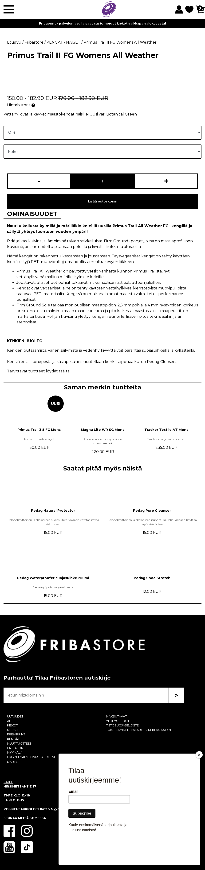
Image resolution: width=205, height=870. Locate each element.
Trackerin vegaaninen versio (166, 439)
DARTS (12, 761)
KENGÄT (13, 739)
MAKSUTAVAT (116, 716)
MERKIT (12, 730)
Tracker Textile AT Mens (166, 430)
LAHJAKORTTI (17, 748)
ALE (10, 721)
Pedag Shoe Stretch (152, 578)
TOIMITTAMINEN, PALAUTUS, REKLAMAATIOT (138, 730)
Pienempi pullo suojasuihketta (53, 587)
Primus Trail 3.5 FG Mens (39, 430)
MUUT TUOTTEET (19, 743)
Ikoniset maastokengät (39, 439)
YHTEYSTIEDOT (117, 721)
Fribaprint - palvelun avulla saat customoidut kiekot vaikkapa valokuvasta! (102, 23)
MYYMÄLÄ (14, 752)
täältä (64, 371)
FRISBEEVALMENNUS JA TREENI (31, 757)
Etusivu (14, 42)
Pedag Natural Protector (53, 510)
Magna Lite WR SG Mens (102, 430)
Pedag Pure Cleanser (152, 510)
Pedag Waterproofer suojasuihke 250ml (53, 578)
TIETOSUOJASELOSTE (122, 725)
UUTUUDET (15, 716)
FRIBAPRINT (16, 734)
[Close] (199, 781)
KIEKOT (12, 725)
